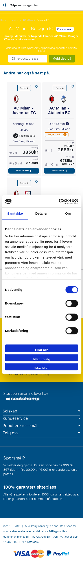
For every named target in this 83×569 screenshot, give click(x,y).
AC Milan (28, 20)
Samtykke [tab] (15, 213)
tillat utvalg (41, 359)
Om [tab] (68, 213)
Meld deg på (61, 58)
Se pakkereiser (23, 170)
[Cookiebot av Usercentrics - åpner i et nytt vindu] (59, 201)
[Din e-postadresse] (27, 58)
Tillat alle (42, 350)
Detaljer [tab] (41, 213)
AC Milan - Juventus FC (24, 110)
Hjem (3, 20)
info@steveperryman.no (31, 474)
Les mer (9, 503)
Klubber (14, 20)
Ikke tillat (41, 368)
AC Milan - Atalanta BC (59, 110)
